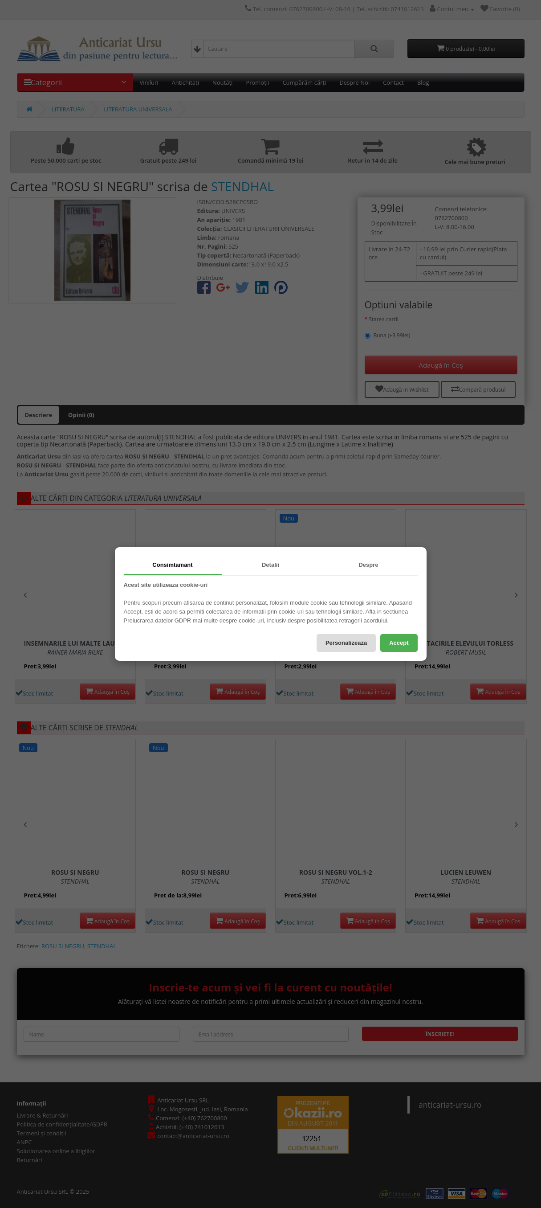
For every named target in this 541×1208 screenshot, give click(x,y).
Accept (398, 642)
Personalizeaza (346, 642)
